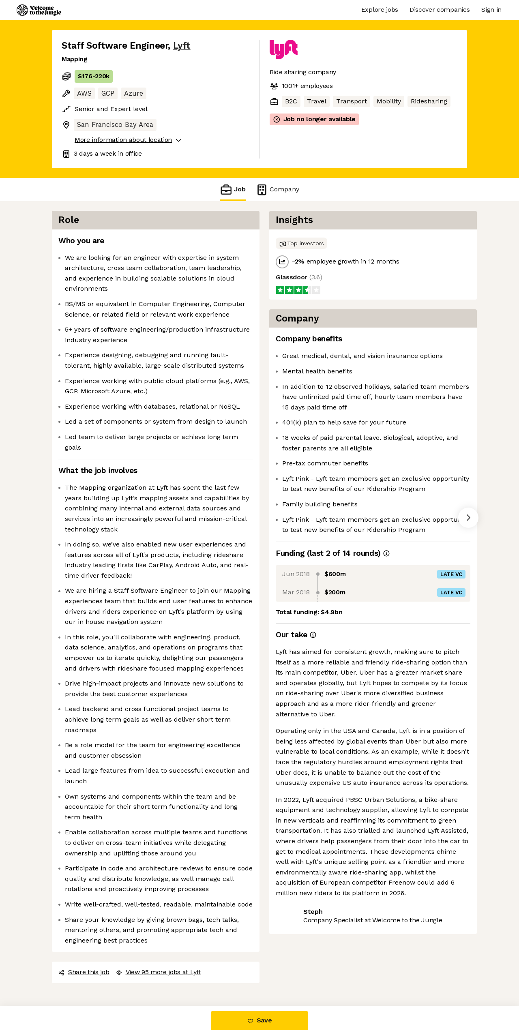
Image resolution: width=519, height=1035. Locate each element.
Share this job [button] (83, 972)
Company (277, 189)
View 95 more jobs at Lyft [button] (158, 972)
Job (233, 189)
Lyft (182, 45)
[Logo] (39, 10)
